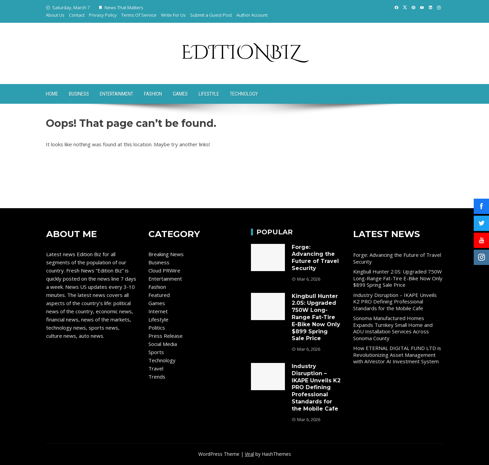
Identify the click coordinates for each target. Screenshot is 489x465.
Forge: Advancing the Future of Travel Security (315, 257)
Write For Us (173, 15)
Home (52, 94)
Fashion (153, 94)
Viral (249, 454)
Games (180, 94)
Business (79, 94)
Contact (77, 15)
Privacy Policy (103, 15)
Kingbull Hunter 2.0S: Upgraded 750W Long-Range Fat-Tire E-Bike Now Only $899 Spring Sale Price (316, 317)
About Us (55, 15)
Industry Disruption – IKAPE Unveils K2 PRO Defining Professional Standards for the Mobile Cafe (316, 387)
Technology (244, 94)
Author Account (252, 15)
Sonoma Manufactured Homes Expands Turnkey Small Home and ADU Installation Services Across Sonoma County (393, 328)
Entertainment (116, 94)
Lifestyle (209, 94)
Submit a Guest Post (211, 15)
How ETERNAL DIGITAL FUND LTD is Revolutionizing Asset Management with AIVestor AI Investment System (397, 355)
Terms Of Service (139, 15)
